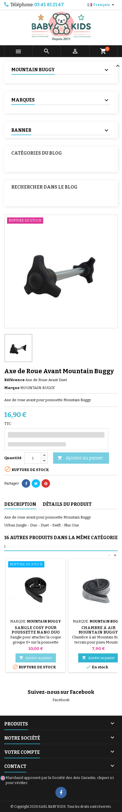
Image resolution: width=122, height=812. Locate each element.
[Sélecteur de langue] (102, 5)
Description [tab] (20, 504)
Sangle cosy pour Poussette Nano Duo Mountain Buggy (36, 632)
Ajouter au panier (80, 458)
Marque (11, 388)
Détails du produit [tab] (67, 504)
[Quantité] (32, 458)
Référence (14, 380)
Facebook (61, 700)
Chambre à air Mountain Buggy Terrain (98, 632)
